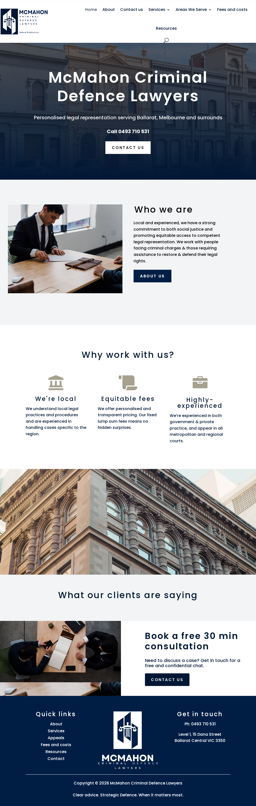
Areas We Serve (191, 9)
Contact (56, 758)
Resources (166, 28)
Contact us (131, 9)
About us (152, 276)
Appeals (56, 738)
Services (156, 9)
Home (91, 9)
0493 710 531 (203, 724)
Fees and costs (232, 9)
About (108, 9)
